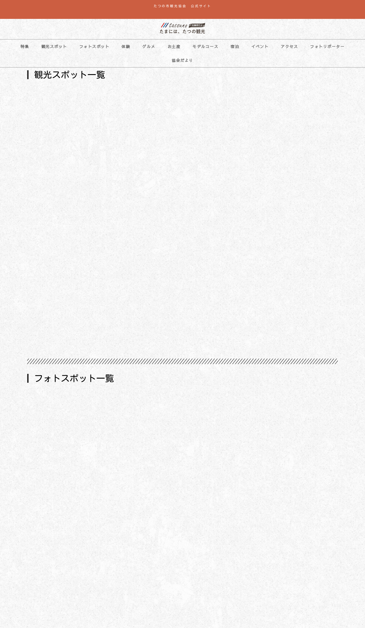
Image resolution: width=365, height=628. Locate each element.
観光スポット (54, 46)
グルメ (148, 46)
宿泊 (234, 46)
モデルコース (205, 46)
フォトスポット (94, 46)
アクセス (289, 46)
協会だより (182, 60)
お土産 (174, 46)
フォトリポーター (327, 46)
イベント (259, 46)
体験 (125, 46)
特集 (25, 46)
